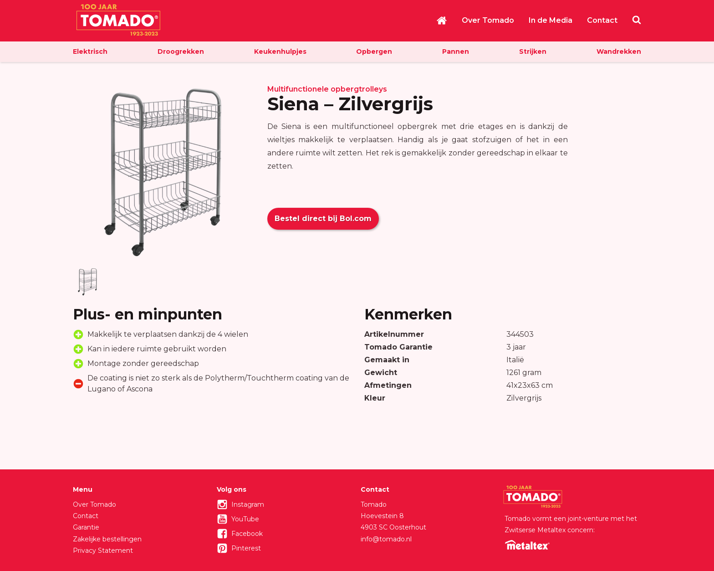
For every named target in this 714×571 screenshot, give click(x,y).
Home (441, 20)
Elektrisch (90, 51)
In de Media (550, 20)
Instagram (247, 504)
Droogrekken (181, 51)
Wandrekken (619, 51)
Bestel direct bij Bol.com (323, 218)
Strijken (532, 51)
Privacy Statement (103, 550)
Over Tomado (488, 20)
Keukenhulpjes (280, 51)
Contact (602, 20)
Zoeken (636, 19)
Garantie (86, 527)
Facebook (247, 534)
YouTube (245, 519)
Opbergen (374, 51)
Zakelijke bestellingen (107, 539)
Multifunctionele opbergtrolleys (327, 89)
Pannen (455, 51)
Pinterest (246, 548)
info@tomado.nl (386, 539)
